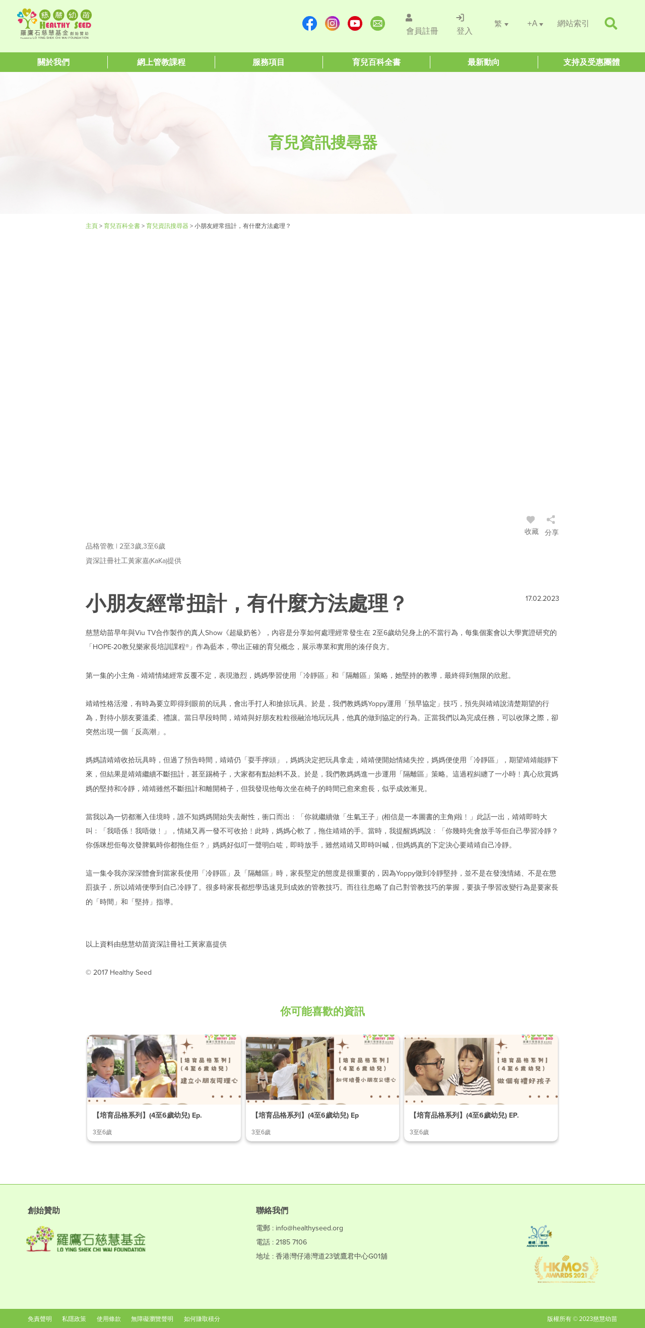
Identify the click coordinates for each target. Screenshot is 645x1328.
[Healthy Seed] (77, 23)
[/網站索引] (573, 23)
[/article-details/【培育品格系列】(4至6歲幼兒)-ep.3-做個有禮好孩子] (481, 1088)
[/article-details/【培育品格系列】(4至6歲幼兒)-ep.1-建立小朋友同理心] (164, 1088)
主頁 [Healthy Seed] (92, 225)
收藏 (532, 527)
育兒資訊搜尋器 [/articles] (168, 225)
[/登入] (463, 24)
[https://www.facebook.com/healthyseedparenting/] (305, 23)
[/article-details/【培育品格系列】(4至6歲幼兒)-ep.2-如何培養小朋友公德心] (323, 1088)
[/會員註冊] (418, 24)
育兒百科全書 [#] (123, 225)
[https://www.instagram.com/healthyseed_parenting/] (328, 23)
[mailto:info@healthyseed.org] (373, 23)
